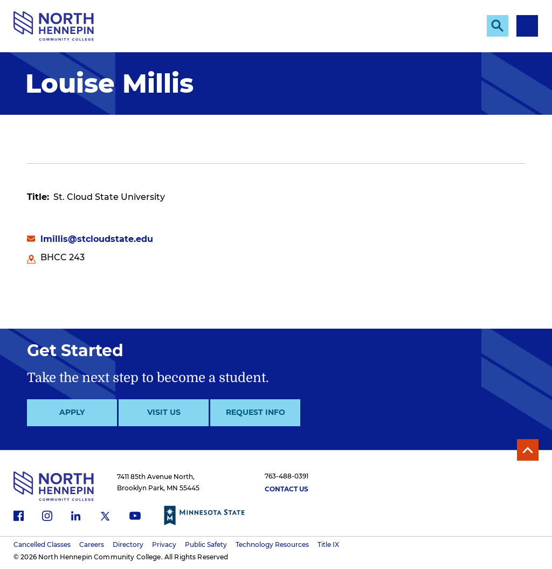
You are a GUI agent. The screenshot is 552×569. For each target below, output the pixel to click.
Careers (91, 544)
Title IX (328, 544)
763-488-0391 (286, 476)
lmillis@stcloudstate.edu (96, 239)
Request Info (255, 412)
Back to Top (528, 450)
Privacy (164, 544)
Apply (72, 412)
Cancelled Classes (42, 544)
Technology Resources (272, 544)
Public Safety (206, 544)
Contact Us (286, 489)
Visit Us (164, 412)
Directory (128, 544)
